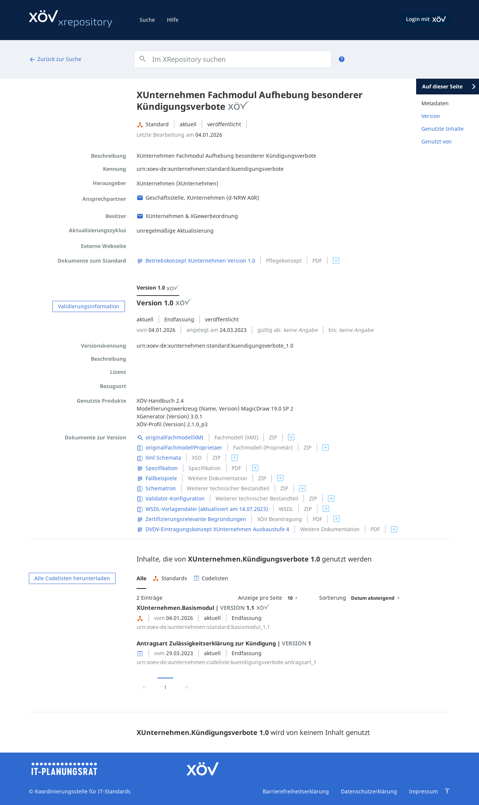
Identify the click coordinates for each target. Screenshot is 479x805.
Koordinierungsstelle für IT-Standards (82, 791)
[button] (141, 578)
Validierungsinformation (88, 306)
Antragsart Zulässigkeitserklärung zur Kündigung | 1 (224, 643)
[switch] (336, 260)
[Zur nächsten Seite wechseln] (186, 687)
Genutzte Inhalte (442, 128)
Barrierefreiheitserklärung (296, 791)
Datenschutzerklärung (369, 791)
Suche (147, 19)
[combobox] (232, 59)
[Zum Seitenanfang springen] (447, 791)
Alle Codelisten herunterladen (72, 578)
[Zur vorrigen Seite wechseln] (144, 687)
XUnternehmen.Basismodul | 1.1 (203, 607)
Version (430, 115)
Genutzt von (436, 141)
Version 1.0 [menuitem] (158, 287)
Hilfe (173, 19)
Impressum (423, 791)
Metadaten (435, 103)
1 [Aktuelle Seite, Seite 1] (165, 687)
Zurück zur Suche (55, 59)
